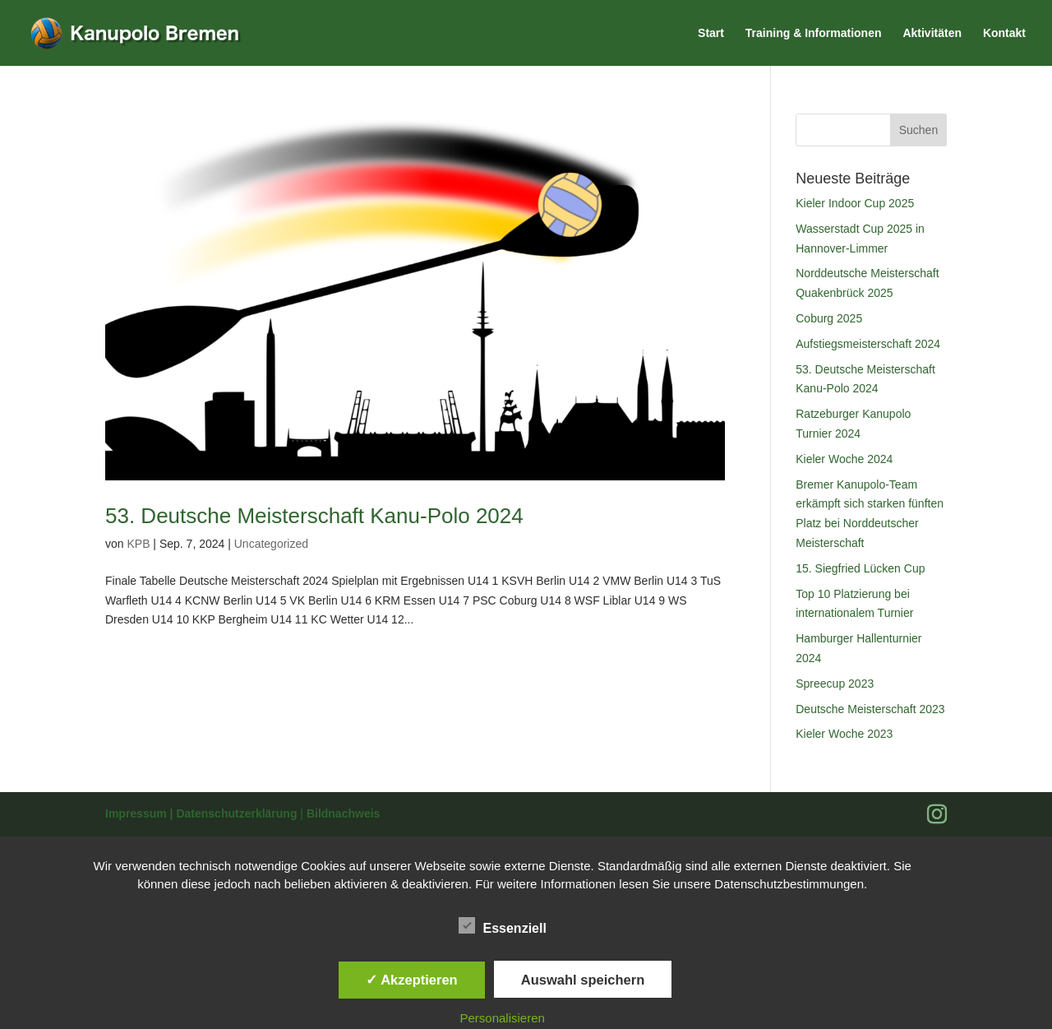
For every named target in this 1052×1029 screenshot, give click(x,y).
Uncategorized (271, 543)
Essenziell (503, 926)
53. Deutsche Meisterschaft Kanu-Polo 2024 (314, 515)
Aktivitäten (932, 33)
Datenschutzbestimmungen (789, 884)
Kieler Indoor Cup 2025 (855, 203)
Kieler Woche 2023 (844, 733)
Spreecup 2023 (835, 683)
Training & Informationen (813, 33)
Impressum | (140, 813)
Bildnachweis (343, 813)
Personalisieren (502, 1018)
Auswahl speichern (582, 979)
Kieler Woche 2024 (844, 459)
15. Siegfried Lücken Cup (860, 568)
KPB (138, 543)
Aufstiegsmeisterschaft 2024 (868, 343)
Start (711, 33)
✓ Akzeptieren (412, 979)
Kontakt (1004, 33)
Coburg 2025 (829, 318)
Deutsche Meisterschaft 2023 (870, 709)
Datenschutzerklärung (238, 813)
